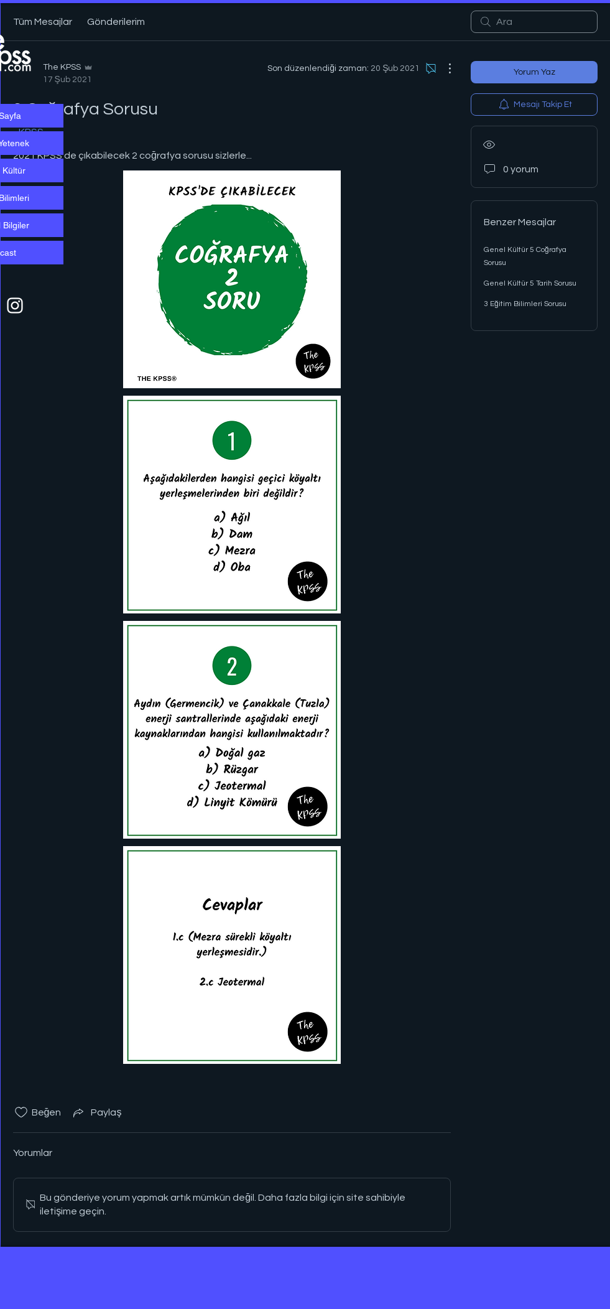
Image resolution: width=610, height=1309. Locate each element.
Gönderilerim (116, 22)
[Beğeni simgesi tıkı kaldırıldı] (21, 1112)
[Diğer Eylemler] (443, 68)
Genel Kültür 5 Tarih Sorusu (530, 283)
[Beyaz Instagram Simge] (14, 305)
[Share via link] (96, 1112)
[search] (534, 22)
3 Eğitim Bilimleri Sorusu (525, 304)
